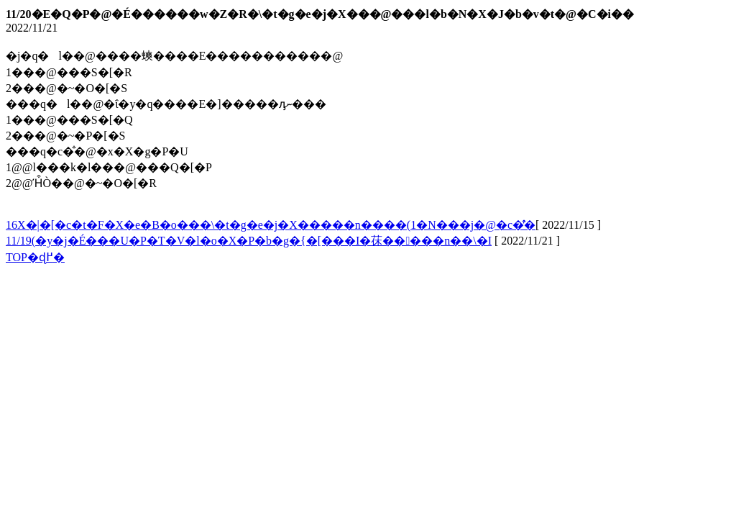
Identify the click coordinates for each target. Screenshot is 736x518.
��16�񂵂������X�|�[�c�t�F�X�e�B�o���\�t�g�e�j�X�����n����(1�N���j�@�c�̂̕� (270, 225)
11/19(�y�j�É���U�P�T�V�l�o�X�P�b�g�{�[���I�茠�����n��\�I (249, 241)
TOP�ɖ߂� (35, 257)
